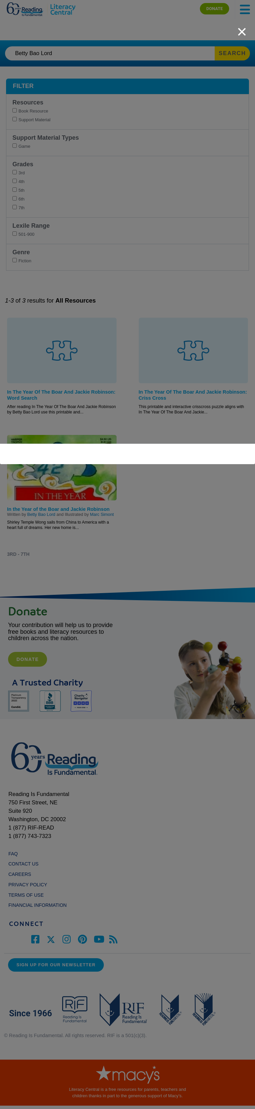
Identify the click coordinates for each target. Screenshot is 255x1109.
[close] (242, 28)
